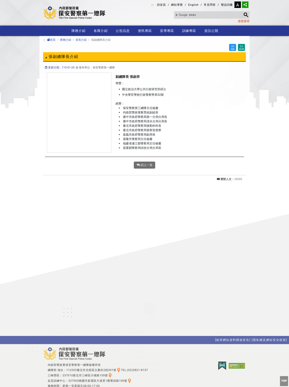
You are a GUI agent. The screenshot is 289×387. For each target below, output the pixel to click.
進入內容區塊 (9, 2)
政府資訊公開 (119, 361)
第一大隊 (115, 309)
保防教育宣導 (66, 367)
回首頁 (161, 4)
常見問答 (210, 4)
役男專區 (93, 372)
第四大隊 (115, 327)
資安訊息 (138, 327)
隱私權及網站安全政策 (148, 332)
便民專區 (145, 31)
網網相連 (225, 321)
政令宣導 (63, 361)
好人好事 (138, 315)
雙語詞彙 (227, 4)
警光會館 (225, 338)
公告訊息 (123, 31)
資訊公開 (211, 31)
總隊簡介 (63, 309)
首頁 (51, 40)
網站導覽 (177, 4)
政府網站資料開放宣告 (148, 338)
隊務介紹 (79, 31)
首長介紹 (81, 40)
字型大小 (237, 4)
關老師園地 (140, 321)
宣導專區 (167, 31)
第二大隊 (115, 315)
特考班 (91, 361)
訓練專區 (189, 31)
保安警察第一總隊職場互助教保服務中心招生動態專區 (170, 344)
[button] (149, 277)
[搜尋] (210, 15)
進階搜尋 (244, 21)
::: (152, 4)
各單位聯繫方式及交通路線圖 (77, 327)
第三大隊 (115, 321)
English (193, 4)
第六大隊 (115, 338)
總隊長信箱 (226, 309)
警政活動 (138, 309)
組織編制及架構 (68, 321)
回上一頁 (144, 165)
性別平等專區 (119, 367)
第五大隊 (115, 332)
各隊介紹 (101, 31)
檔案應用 (225, 315)
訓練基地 (93, 367)
